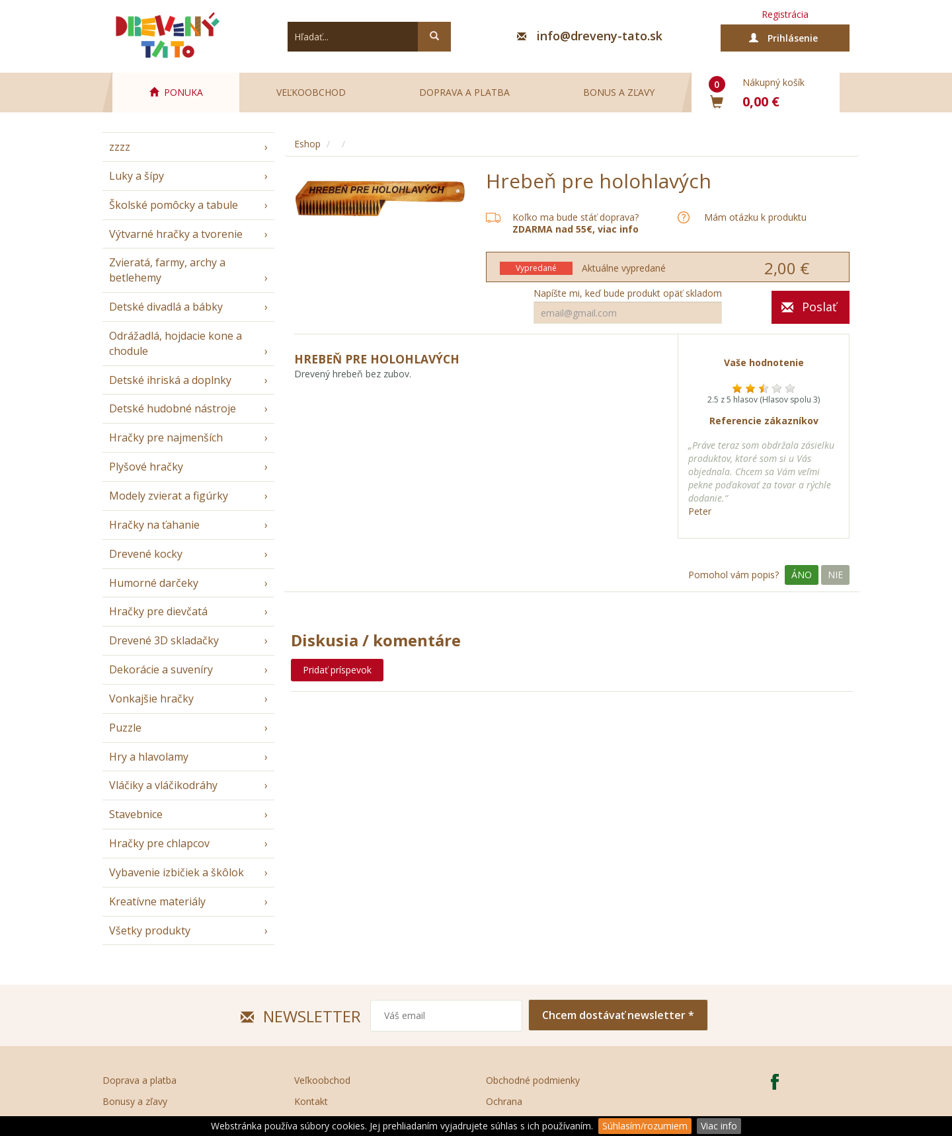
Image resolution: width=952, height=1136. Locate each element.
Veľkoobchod (311, 92)
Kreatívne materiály (157, 901)
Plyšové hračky (146, 466)
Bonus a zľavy (618, 92)
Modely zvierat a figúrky (168, 495)
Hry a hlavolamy (148, 756)
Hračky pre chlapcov (159, 843)
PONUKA (176, 92)
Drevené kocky (145, 554)
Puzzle (125, 727)
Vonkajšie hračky (151, 698)
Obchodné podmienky (533, 1080)
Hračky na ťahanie (154, 524)
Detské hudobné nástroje (172, 408)
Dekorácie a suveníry (161, 669)
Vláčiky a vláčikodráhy (163, 785)
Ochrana (504, 1101)
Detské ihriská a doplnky (170, 380)
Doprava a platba (464, 92)
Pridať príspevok (337, 669)
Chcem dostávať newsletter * (618, 1015)
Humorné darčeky (153, 583)
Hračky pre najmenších (166, 437)
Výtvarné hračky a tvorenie (176, 234)
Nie (835, 574)
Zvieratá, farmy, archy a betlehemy (167, 270)
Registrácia (785, 14)
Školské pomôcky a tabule (173, 205)
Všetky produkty (149, 930)
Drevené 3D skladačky (164, 640)
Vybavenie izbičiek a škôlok (176, 872)
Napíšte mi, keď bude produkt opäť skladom (628, 293)
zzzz (119, 146)
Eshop (307, 143)
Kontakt (311, 1101)
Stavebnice (136, 814)
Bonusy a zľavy (134, 1101)
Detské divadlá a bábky (166, 306)
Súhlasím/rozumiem (645, 1125)
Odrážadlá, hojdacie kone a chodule (175, 343)
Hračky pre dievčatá (158, 611)
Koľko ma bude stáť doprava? (575, 217)
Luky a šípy (136, 176)
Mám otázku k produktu (755, 217)
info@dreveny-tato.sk (599, 36)
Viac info (719, 1125)
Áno (801, 574)
